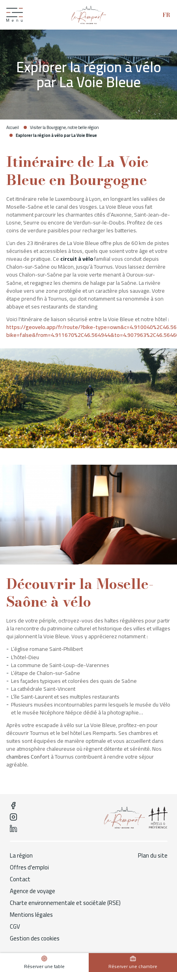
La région (21, 855)
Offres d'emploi (29, 867)
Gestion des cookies (35, 938)
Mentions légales (31, 914)
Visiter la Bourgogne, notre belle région (64, 127)
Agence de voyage (32, 891)
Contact (20, 879)
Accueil (12, 127)
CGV (15, 926)
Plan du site (153, 855)
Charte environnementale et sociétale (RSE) (65, 903)
